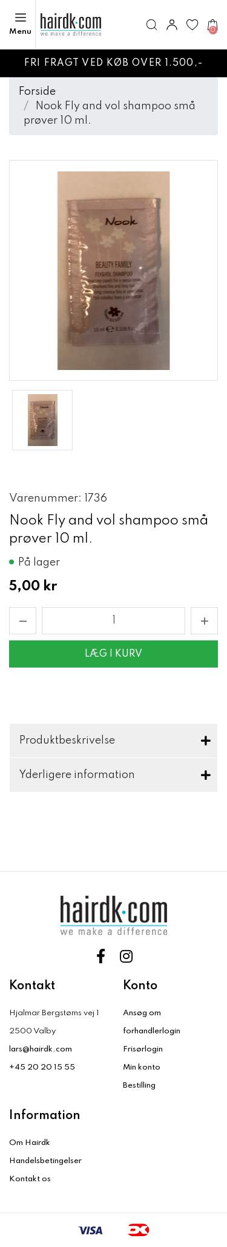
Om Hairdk (29, 1143)
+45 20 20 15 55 (42, 1067)
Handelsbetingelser (45, 1161)
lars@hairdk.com (40, 1049)
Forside (37, 91)
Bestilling (139, 1085)
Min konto (141, 1067)
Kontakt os (30, 1179)
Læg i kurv (113, 654)
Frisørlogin (143, 1049)
